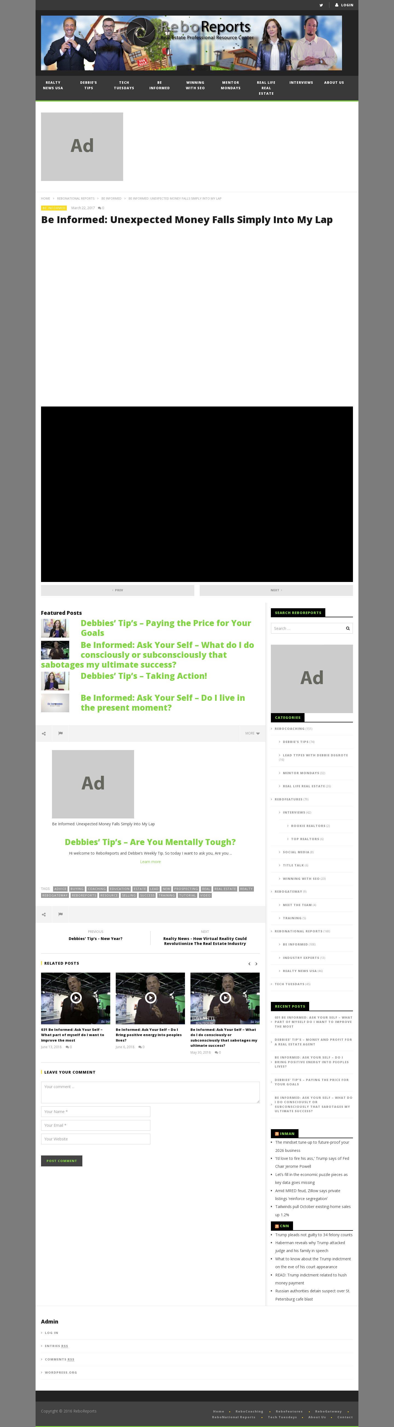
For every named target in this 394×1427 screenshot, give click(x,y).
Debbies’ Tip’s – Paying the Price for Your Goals (166, 627)
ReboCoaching (290, 729)
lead (154, 889)
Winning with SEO (195, 85)
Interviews (301, 82)
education (120, 889)
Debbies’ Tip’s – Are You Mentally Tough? (150, 841)
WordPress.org (61, 1372)
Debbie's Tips (296, 742)
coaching (97, 889)
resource (109, 895)
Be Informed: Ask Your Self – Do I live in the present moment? (163, 702)
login (347, 5)
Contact (345, 1417)
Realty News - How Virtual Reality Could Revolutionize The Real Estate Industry (205, 938)
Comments (59, 1359)
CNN (284, 1225)
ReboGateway (55, 895)
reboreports (84, 895)
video (205, 895)
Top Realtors (305, 839)
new (166, 889)
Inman (287, 1133)
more (252, 733)
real (206, 889)
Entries (56, 1346)
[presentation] (82, 1160)
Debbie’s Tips (88, 85)
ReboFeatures (289, 799)
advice (60, 889)
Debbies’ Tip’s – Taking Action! (144, 675)
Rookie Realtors (308, 826)
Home (45, 198)
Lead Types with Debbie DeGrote (315, 755)
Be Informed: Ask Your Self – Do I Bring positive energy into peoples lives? (149, 1035)
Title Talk (293, 865)
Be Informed (159, 85)
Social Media (296, 852)
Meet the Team (297, 905)
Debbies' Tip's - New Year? (96, 936)
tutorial (187, 895)
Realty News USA (53, 85)
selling (129, 895)
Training (292, 918)
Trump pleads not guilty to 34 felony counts (314, 1234)
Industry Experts (301, 958)
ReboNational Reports (75, 198)
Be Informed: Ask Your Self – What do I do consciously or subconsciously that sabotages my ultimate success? (147, 654)
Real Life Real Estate (266, 88)
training (167, 895)
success (147, 895)
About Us (334, 82)
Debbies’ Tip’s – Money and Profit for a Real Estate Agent (313, 1041)
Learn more (150, 861)
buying (77, 889)
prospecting (186, 889)
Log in (51, 1333)
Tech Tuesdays (124, 85)
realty (246, 889)
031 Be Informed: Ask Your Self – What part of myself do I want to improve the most (72, 1035)
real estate (225, 889)
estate (140, 889)
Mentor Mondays (231, 85)
